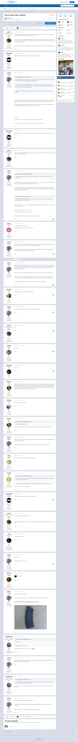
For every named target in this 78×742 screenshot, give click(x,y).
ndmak (10, 18)
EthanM (9, 473)
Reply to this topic (50, 23)
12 (23, 716)
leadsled (9, 400)
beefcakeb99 (9, 53)
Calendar (18, 8)
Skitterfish (8, 365)
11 (21, 716)
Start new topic (40, 23)
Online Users (27, 8)
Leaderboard (33, 8)
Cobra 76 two (71, 24)
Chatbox (29, 5)
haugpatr (9, 345)
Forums (5, 8)
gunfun (9, 32)
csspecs (9, 72)
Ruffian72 (9, 381)
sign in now (28, 722)
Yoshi (9, 534)
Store (14, 5)
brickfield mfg (9, 636)
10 (19, 716)
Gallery (9, 8)
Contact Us (39, 738)
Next (30, 716)
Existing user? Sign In (64, 2)
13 (25, 716)
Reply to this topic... (13, 726)
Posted (18, 53)
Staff (22, 8)
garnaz (9, 223)
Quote (18, 126)
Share (44, 18)
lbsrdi (9, 455)
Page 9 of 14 (36, 716)
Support (18, 5)
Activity (10, 5)
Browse (5, 6)
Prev (7, 716)
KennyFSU (8, 289)
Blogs (14, 8)
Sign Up (72, 2)
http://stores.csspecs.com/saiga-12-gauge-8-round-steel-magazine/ (26, 601)
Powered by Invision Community (39, 740)
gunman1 (9, 573)
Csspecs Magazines (18, 19)
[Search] (66, 6)
